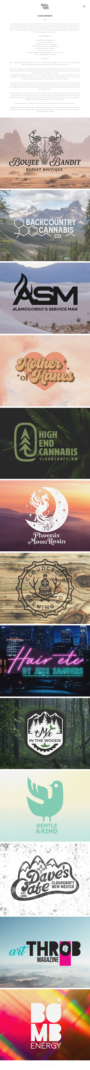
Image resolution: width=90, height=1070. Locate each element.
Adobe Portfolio (49, 1065)
